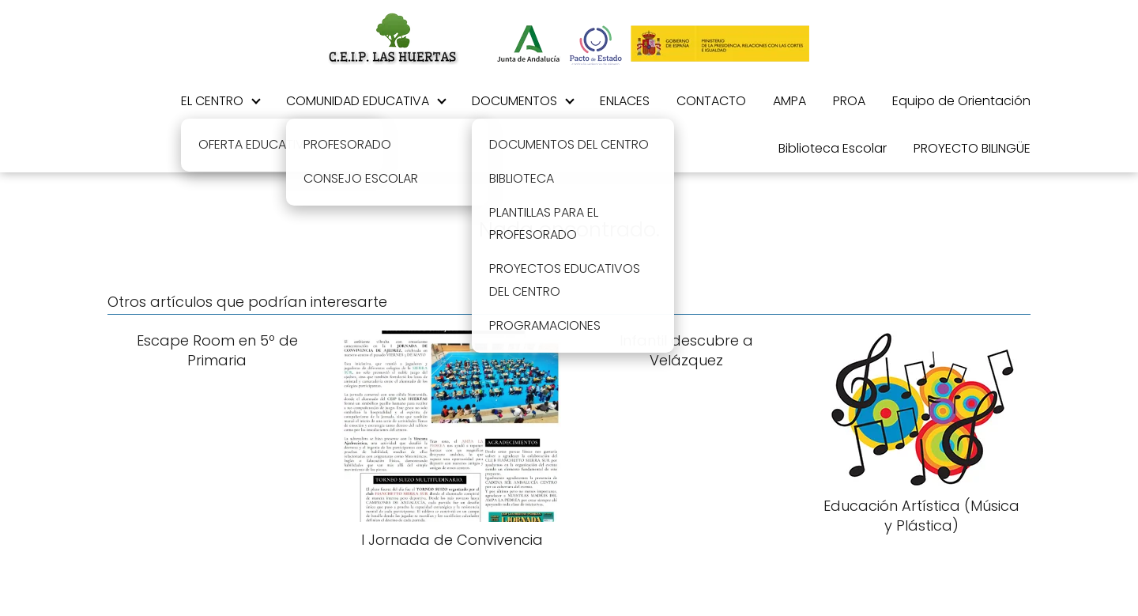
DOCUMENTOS (514, 101)
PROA (849, 101)
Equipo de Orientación (961, 101)
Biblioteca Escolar (832, 148)
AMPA (789, 101)
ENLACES (625, 101)
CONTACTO (711, 101)
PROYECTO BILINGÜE (972, 148)
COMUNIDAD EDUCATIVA (357, 101)
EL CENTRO (212, 101)
